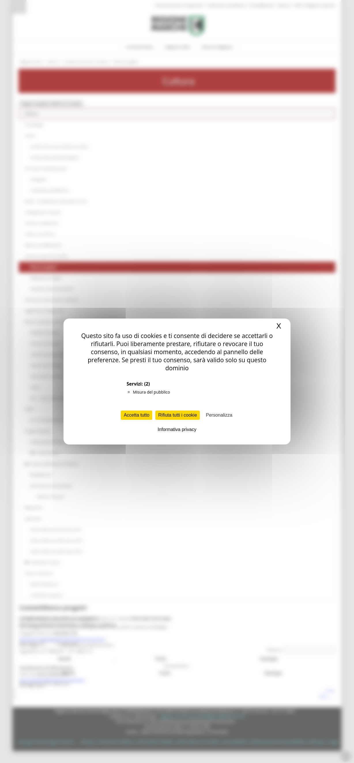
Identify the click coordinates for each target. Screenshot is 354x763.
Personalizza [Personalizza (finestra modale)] (219, 415)
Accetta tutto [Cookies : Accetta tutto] (136, 415)
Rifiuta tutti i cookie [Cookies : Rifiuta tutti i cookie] (177, 415)
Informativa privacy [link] (177, 429)
